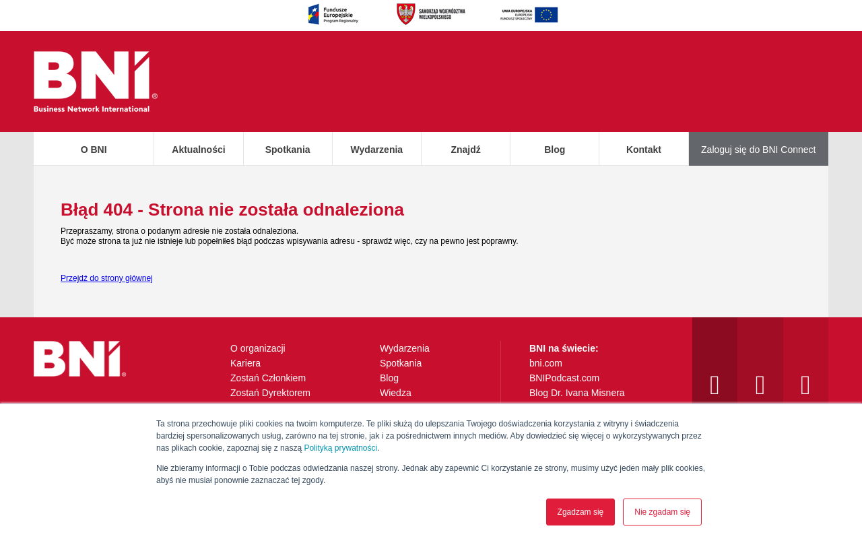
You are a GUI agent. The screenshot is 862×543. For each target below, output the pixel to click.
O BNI (94, 149)
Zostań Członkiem (268, 378)
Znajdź (465, 149)
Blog (554, 149)
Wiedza (395, 392)
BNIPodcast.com (564, 378)
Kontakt (643, 149)
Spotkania (287, 149)
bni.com (545, 363)
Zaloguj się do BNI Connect (758, 149)
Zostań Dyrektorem (270, 392)
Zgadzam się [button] (581, 512)
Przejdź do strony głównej (107, 278)
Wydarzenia (377, 149)
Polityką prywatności (340, 448)
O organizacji (258, 348)
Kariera (245, 363)
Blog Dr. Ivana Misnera (577, 392)
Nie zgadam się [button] (662, 512)
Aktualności (198, 149)
